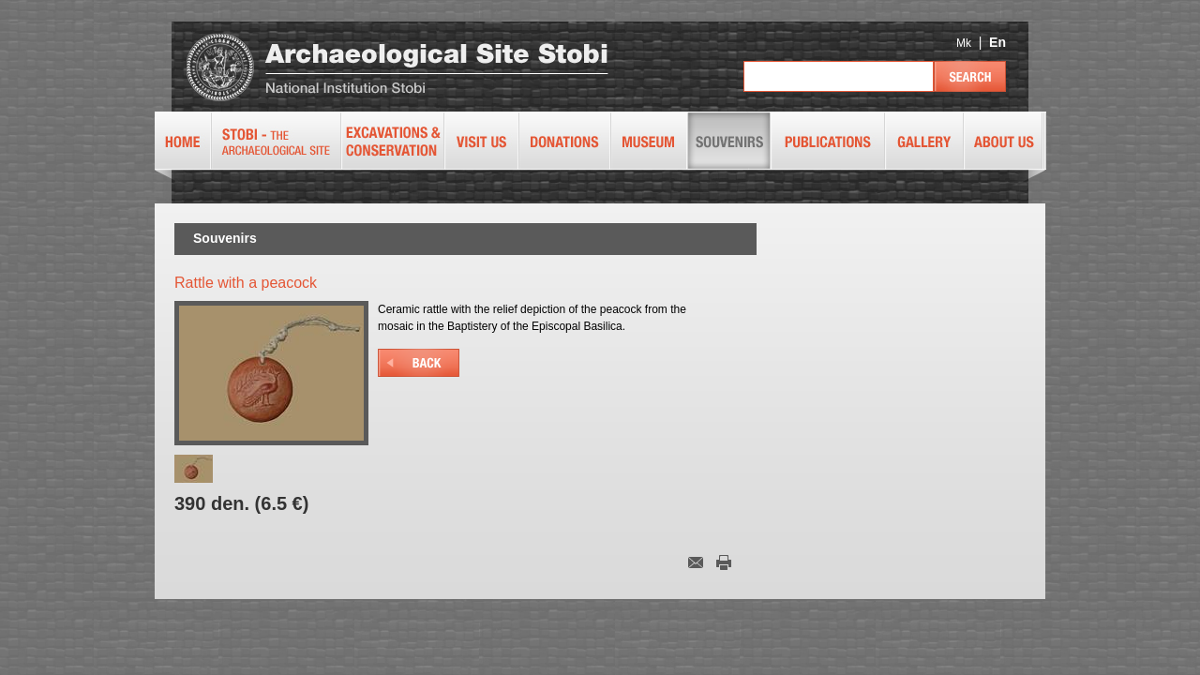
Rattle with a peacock (245, 283)
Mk (963, 43)
